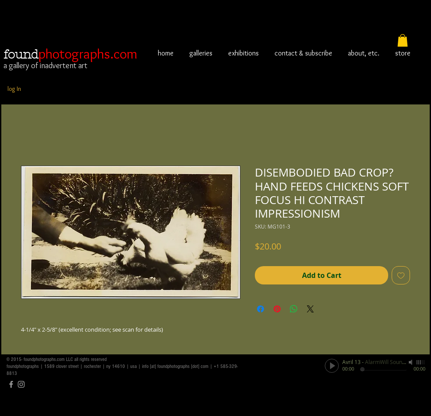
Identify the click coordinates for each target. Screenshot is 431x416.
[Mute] (411, 362)
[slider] (421, 362)
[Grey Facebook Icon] (11, 384)
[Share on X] (310, 309)
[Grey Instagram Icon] (21, 384)
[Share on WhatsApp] (293, 309)
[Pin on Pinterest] (277, 309)
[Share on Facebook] (260, 309)
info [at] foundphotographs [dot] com (175, 366)
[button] (402, 40)
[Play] (332, 365)
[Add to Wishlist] (401, 275)
